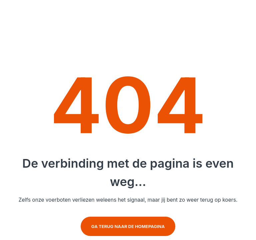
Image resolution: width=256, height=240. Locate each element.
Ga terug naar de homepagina (128, 226)
